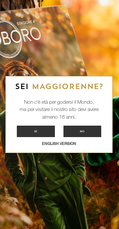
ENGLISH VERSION (59, 144)
